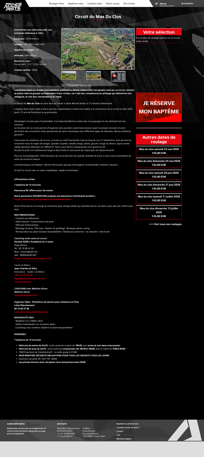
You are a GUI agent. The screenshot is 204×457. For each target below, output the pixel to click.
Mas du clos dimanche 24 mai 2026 (159, 160)
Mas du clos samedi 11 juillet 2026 (159, 196)
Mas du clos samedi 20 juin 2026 (159, 172)
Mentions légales (124, 439)
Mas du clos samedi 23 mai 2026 (159, 149)
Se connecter (187, 3)
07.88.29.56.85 (89, 431)
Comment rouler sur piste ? (128, 427)
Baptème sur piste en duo (127, 424)
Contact (120, 431)
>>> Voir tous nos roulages (165, 224)
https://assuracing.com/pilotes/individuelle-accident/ (43, 199)
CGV (118, 435)
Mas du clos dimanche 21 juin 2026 (159, 184)
